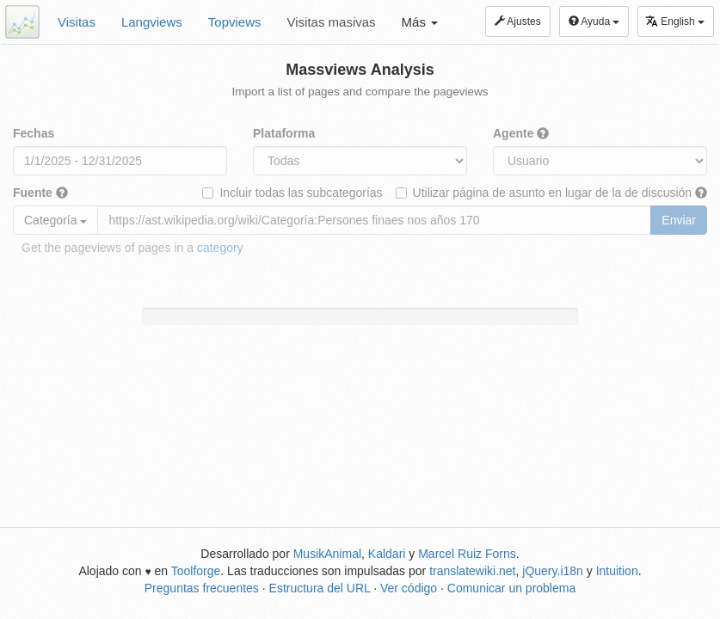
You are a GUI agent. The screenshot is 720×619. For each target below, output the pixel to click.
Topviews (235, 22)
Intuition (617, 571)
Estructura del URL (320, 588)
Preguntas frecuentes (202, 588)
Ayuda (594, 21)
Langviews (151, 22)
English (675, 21)
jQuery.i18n (552, 571)
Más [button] (420, 22)
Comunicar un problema (511, 588)
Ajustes (518, 21)
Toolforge (196, 571)
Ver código (408, 588)
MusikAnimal (327, 554)
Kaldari (387, 554)
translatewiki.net (472, 571)
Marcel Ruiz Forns (467, 554)
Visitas (76, 22)
